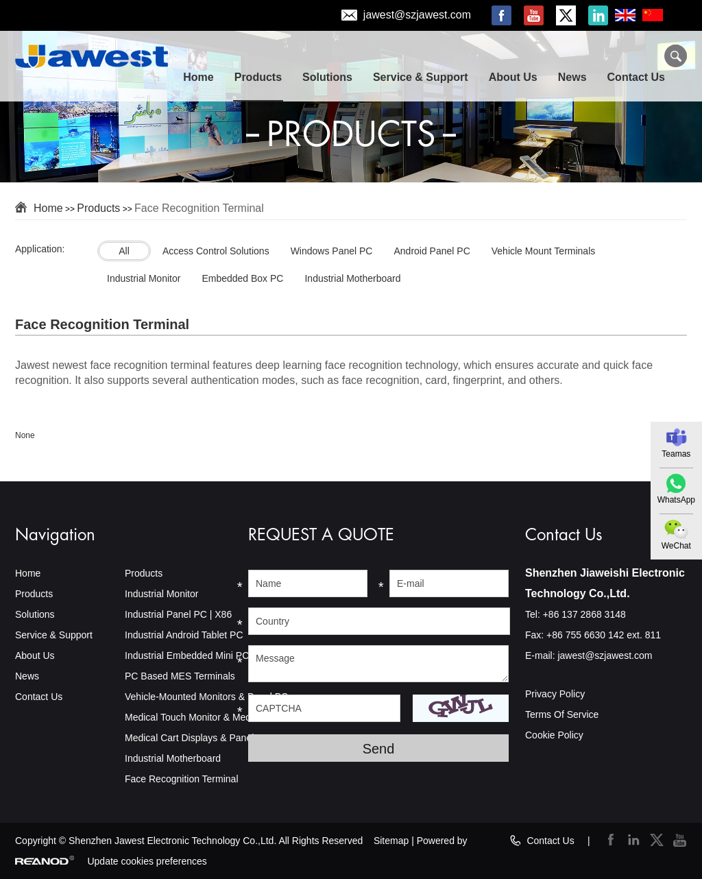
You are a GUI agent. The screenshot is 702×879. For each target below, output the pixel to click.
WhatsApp (676, 500)
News (572, 77)
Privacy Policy (555, 693)
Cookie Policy (554, 735)
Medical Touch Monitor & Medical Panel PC (216, 717)
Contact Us (636, 77)
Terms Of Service (561, 714)
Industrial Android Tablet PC (184, 634)
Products (258, 77)
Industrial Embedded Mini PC (187, 655)
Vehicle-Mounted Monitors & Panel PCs (209, 696)
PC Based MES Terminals (180, 676)
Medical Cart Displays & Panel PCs (200, 737)
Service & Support (420, 77)
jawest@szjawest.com (417, 15)
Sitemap (391, 840)
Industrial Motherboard (173, 758)
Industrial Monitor (161, 593)
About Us (513, 77)
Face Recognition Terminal (199, 208)
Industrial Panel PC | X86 (178, 614)
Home (198, 77)
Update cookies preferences (146, 861)
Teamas (676, 454)
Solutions (327, 77)
